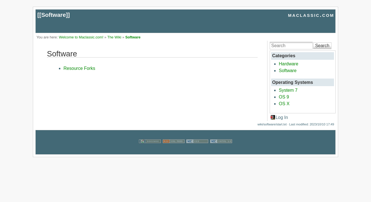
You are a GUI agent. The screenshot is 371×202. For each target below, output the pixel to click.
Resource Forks (79, 68)
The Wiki (114, 37)
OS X (284, 103)
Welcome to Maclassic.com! (81, 37)
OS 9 (284, 97)
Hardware (288, 63)
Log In (282, 117)
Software (53, 15)
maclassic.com (311, 15)
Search (322, 45)
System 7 (288, 90)
